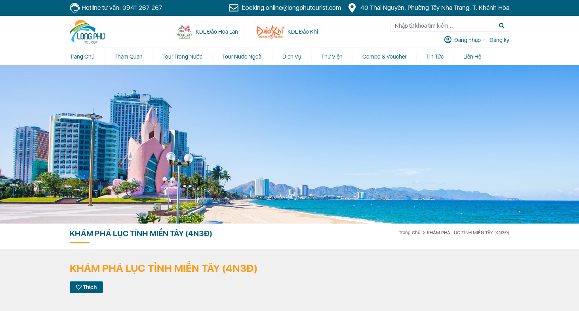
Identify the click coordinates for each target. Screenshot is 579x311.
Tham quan (128, 56)
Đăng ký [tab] (498, 40)
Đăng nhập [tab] (467, 40)
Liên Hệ (472, 56)
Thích (86, 287)
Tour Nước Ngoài (242, 56)
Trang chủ (82, 56)
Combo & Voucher (384, 56)
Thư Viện (332, 56)
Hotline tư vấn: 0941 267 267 (116, 8)
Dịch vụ (291, 56)
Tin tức (435, 56)
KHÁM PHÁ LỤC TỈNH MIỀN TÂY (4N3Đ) (468, 232)
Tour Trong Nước (182, 56)
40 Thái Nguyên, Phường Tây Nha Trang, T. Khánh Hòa (428, 8)
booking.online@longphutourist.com (285, 8)
